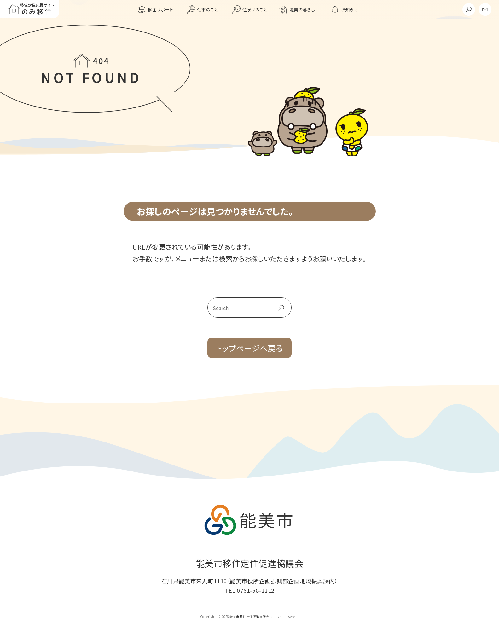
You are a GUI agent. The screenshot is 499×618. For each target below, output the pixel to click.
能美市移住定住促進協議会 (250, 563)
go (274, 307)
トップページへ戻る (249, 348)
